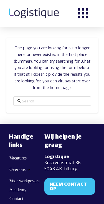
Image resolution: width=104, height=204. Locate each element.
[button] (83, 13)
